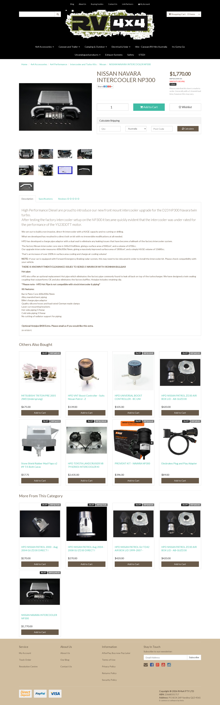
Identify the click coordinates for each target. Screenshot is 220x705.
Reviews (68, 198)
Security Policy (109, 679)
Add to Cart (149, 107)
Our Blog (64, 659)
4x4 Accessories (44, 46)
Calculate (188, 128)
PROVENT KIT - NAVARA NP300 (132, 463)
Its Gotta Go (178, 46)
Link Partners (127, 4)
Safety (130, 54)
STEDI (142, 54)
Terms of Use (108, 659)
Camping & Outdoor (96, 46)
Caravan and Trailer (69, 46)
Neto (182, 700)
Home (24, 64)
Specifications (46, 198)
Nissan (103, 64)
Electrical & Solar (121, 46)
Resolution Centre (28, 666)
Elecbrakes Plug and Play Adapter (179, 463)
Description (27, 198)
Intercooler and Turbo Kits (83, 64)
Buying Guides (97, 4)
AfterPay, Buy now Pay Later (116, 653)
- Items (182, 14)
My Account (25, 653)
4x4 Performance (58, 64)
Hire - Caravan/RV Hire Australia (151, 46)
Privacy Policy (109, 666)
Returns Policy (109, 673)
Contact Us (112, 4)
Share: (105, 86)
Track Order (25, 659)
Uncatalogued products (87, 54)
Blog (72, 4)
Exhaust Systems (114, 54)
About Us (82, 4)
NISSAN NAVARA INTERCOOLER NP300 (130, 64)
